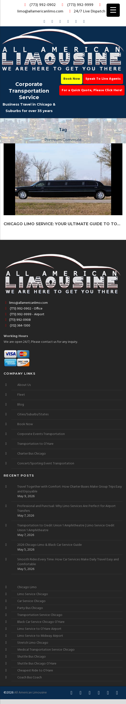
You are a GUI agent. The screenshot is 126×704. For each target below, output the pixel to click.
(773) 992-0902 (39, 5)
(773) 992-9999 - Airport (24, 314)
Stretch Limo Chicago (32, 643)
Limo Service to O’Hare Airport (39, 629)
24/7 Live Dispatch (86, 11)
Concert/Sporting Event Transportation (45, 463)
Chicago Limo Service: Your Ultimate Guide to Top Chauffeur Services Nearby (63, 224)
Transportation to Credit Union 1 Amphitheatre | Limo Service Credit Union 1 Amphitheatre (65, 528)
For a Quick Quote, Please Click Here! (92, 90)
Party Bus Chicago (30, 608)
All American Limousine (30, 692)
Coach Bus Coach (29, 677)
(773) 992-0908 (17, 320)
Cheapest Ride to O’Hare (35, 670)
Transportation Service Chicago (39, 615)
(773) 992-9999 (76, 5)
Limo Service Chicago (32, 594)
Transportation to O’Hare (35, 444)
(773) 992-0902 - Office (23, 308)
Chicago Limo (27, 587)
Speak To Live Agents (103, 79)
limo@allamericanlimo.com (59, 9)
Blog (20, 404)
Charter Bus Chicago (31, 453)
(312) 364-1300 (17, 325)
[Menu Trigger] (113, 10)
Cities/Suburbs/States (32, 414)
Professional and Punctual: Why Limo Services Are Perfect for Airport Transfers (66, 508)
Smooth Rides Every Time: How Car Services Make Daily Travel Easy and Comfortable (68, 562)
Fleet (21, 395)
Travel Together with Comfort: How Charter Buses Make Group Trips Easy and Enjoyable (69, 489)
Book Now (71, 79)
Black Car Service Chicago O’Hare (41, 622)
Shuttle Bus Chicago (31, 656)
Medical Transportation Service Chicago (46, 650)
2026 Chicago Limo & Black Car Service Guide (49, 545)
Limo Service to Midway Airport (40, 636)
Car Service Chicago (31, 601)
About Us (24, 385)
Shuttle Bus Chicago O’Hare (36, 663)
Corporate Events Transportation (41, 434)
